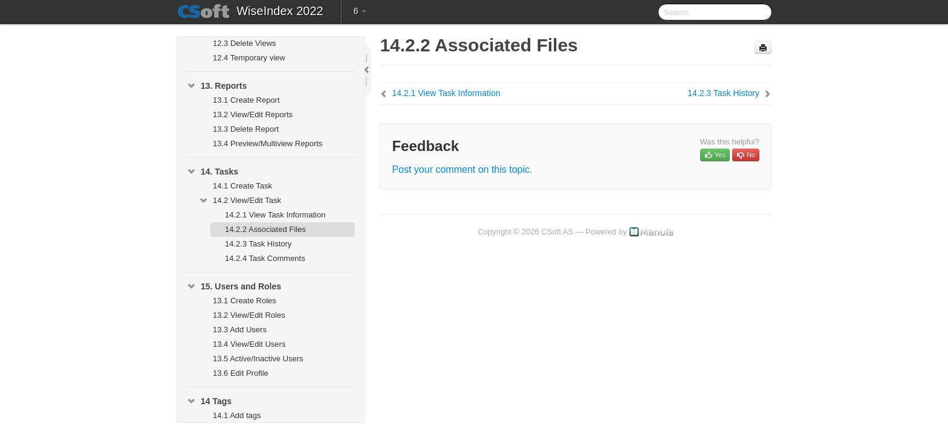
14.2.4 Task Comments (265, 258)
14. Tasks (212, 171)
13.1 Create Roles (244, 300)
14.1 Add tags (237, 415)
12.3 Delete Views (244, 43)
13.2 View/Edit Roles (249, 315)
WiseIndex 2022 (279, 11)
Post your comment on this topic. (462, 169)
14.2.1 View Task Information (275, 214)
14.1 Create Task (242, 185)
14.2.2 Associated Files (265, 229)
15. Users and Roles (233, 286)
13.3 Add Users (240, 329)
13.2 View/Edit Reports (253, 114)
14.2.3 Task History (258, 243)
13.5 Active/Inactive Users (258, 358)
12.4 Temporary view (249, 57)
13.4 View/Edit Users (249, 344)
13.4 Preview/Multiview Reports (267, 143)
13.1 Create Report (246, 100)
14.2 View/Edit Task (239, 200)
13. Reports (216, 86)
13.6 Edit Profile (240, 373)
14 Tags (209, 401)
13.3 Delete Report (246, 129)
